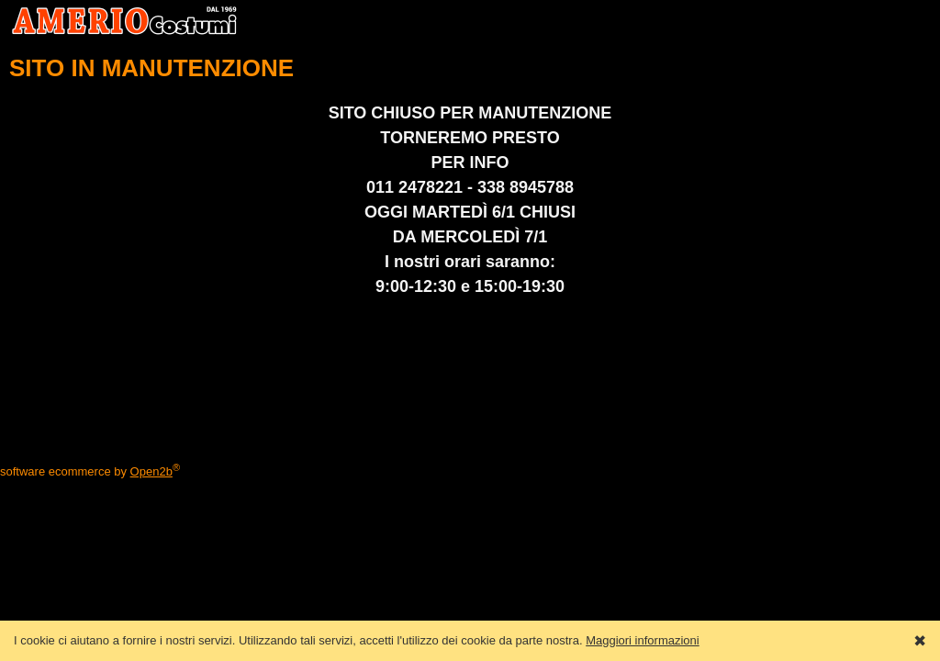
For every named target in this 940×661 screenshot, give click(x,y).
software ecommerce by (90, 471)
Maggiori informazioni (642, 640)
